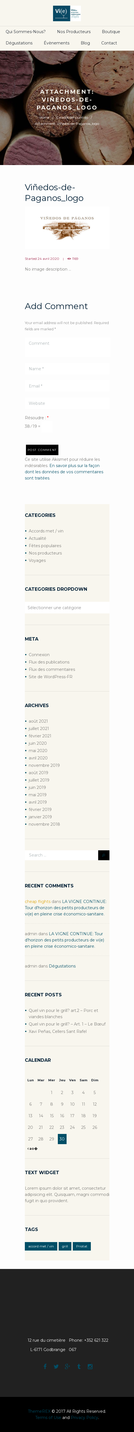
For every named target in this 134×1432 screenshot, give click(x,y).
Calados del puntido (72, 117)
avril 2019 (38, 802)
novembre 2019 (44, 765)
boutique (111, 31)
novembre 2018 (44, 824)
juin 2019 (37, 787)
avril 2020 (38, 758)
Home (44, 117)
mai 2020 (38, 750)
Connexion (39, 654)
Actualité (37, 538)
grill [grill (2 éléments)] (65, 1246)
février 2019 (40, 809)
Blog (85, 43)
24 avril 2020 (48, 259)
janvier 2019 (40, 816)
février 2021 (40, 736)
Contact (109, 43)
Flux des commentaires (52, 669)
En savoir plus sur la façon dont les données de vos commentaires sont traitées (64, 472)
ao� (33, 1148)
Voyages (37, 560)
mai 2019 (38, 794)
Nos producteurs (74, 31)
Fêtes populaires (45, 545)
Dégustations (19, 43)
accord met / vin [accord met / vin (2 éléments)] (41, 1246)
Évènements (56, 43)
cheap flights (37, 901)
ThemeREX (39, 1411)
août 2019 (38, 772)
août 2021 (38, 721)
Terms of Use (48, 1417)
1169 (75, 259)
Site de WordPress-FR (51, 676)
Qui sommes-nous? (26, 31)
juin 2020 (38, 743)
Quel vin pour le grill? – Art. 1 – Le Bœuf (67, 1024)
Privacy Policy (84, 1417)
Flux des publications (49, 662)
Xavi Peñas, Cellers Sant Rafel (58, 1031)
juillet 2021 (39, 728)
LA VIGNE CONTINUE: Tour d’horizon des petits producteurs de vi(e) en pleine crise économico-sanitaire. (66, 908)
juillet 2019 (39, 780)
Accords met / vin (46, 531)
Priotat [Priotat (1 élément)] (81, 1246)
